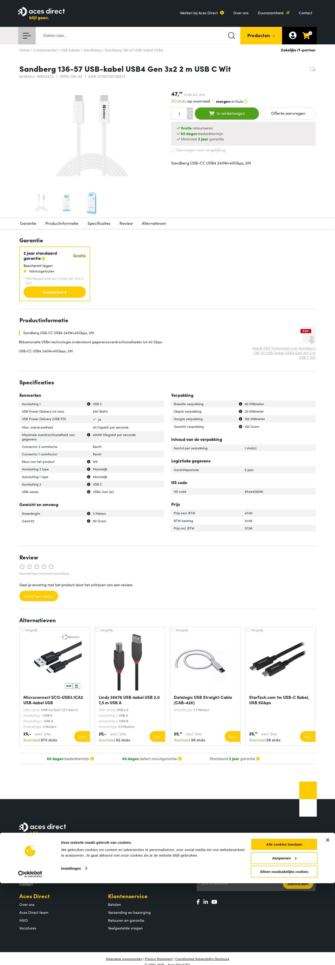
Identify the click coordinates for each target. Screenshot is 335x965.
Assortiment (124, 852)
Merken (114, 876)
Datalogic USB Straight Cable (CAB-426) (203, 700)
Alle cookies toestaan (284, 926)
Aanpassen (284, 940)
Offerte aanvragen (288, 113)
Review (126, 223)
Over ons (240, 13)
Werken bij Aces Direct (199, 13)
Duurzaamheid (270, 13)
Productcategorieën (125, 860)
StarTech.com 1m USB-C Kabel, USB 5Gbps (279, 700)
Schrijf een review (39, 596)
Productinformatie (61, 223)
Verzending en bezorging (129, 912)
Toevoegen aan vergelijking (198, 150)
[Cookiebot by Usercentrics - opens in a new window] (30, 955)
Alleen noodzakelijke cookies (284, 953)
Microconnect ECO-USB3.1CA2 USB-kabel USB (53, 700)
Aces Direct (34, 896)
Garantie (28, 223)
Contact (305, 13)
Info (82, 736)
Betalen (114, 904)
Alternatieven (154, 223)
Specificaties (98, 223)
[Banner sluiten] (327, 921)
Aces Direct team (33, 912)
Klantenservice (128, 896)
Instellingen (71, 950)
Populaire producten (125, 868)
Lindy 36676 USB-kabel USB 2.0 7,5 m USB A (129, 700)
